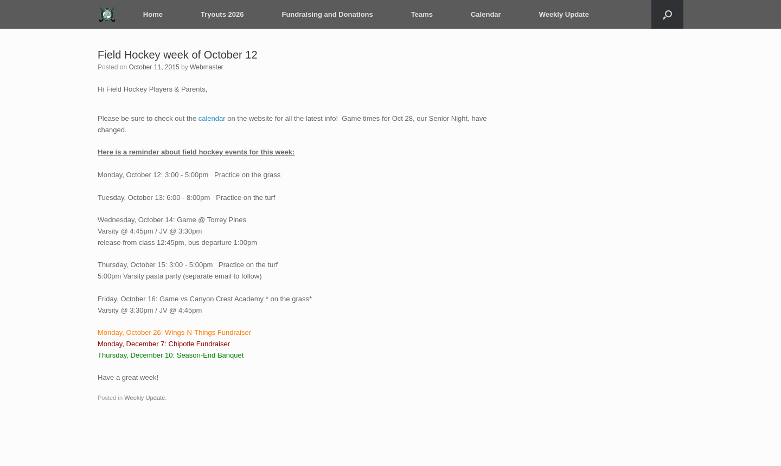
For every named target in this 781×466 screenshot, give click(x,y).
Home (152, 14)
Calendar (485, 14)
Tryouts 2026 (222, 14)
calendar (212, 118)
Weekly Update (563, 14)
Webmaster (205, 67)
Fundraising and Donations (327, 14)
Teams (421, 14)
